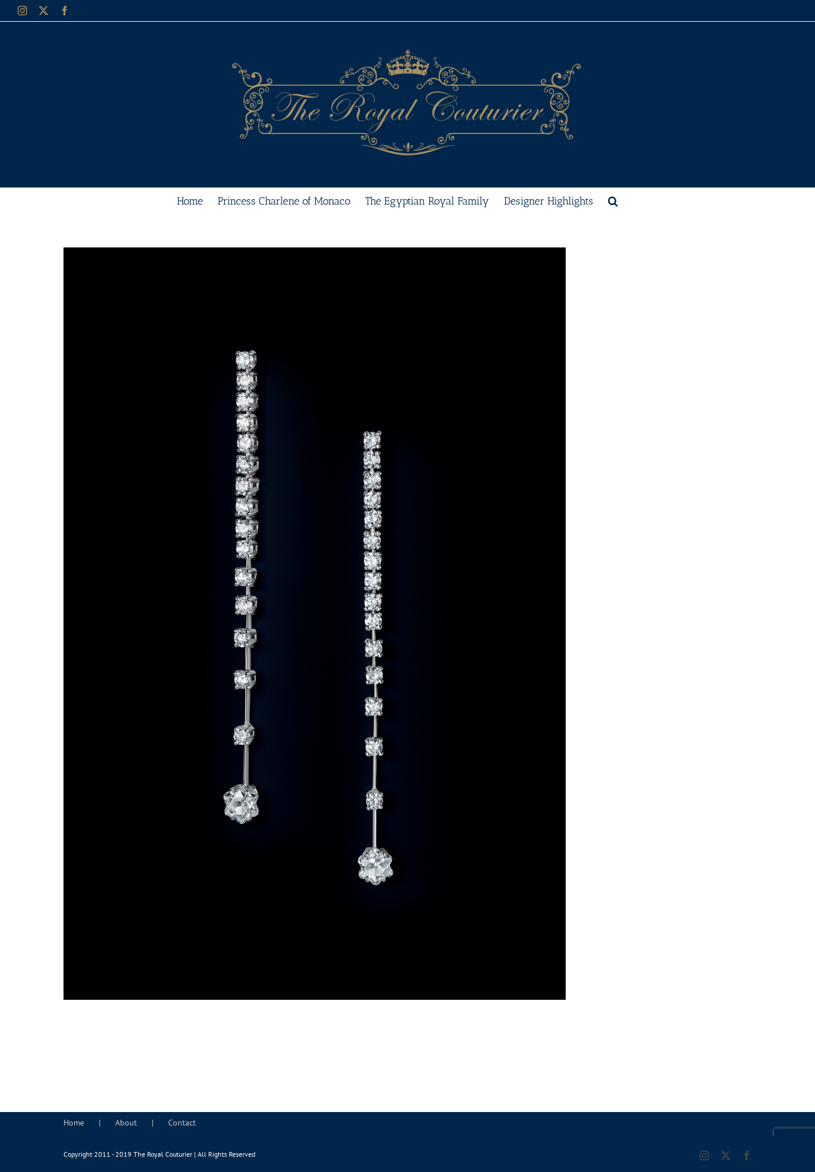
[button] (613, 200)
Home (74, 1122)
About (126, 1122)
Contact (182, 1122)
